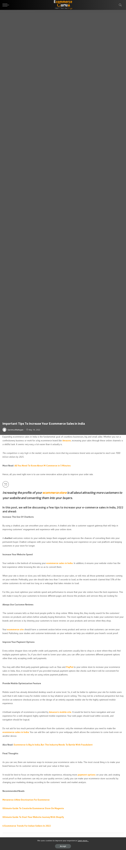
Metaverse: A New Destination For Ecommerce (26, 799)
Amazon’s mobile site (60, 712)
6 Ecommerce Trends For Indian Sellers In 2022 (26, 825)
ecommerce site (15, 629)
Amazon (66, 440)
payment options (87, 774)
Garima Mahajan (16, 430)
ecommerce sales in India (59, 563)
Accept (63, 846)
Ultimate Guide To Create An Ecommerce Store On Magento (33, 808)
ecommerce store (54, 492)
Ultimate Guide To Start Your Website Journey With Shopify (33, 817)
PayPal (69, 667)
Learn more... (83, 840)
